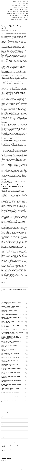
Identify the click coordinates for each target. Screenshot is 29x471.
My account (15, 13)
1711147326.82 (19, 1)
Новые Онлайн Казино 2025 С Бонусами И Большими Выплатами (10, 365)
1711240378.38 (13, 3)
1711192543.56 (25, 1)
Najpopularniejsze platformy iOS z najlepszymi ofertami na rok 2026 (10, 354)
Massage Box (9, 13)
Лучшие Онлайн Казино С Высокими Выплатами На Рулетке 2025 (12, 385)
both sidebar (12, 9)
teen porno (5, 35)
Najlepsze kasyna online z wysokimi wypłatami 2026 (8, 350)
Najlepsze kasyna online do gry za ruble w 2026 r (11, 357)
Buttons (16, 9)
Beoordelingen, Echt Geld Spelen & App (9, 439)
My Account (20, 13)
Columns (14, 11)
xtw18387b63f (7, 30)
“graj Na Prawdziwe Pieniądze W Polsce (9, 442)
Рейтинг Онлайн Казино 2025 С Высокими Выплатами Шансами (10, 409)
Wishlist (16, 19)
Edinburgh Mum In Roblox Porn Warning (20, 289)
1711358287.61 (25, 3)
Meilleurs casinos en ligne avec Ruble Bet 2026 (10, 329)
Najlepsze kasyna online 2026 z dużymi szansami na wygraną (11, 373)
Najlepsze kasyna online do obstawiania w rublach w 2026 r (12, 405)
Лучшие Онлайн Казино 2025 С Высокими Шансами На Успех (10, 421)
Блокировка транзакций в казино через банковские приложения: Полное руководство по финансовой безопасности (11, 337)
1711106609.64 (13, 1)
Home (21, 11)
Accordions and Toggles (15, 7)
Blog (27, 7)
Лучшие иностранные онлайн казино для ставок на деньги (11, 413)
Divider (18, 11)
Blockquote (23, 7)
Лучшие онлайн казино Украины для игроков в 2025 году (11, 369)
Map (27, 11)
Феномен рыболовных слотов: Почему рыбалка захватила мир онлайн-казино (11, 342)
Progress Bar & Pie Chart (19, 15)
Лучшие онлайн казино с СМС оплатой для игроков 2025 (10, 377)
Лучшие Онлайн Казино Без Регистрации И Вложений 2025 (10, 393)
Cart (20, 9)
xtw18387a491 (25, 19)
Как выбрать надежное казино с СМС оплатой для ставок (11, 401)
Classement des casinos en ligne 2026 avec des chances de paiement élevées (11, 307)
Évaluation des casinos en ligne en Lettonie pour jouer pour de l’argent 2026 (12, 322)
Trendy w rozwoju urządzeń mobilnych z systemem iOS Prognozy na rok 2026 (11, 389)
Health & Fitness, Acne (13, 30)
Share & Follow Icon (15, 17)
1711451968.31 (14, 5)
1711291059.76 (19, 3)
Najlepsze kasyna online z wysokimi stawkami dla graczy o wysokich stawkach (11, 417)
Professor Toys (6, 458)
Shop (21, 17)
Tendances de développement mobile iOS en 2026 (11, 314)
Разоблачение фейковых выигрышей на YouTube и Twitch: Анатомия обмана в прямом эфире (12, 333)
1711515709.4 (20, 5)
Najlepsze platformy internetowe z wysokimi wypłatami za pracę (10, 361)
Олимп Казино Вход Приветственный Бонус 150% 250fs (10, 446)
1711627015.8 (25, 5)
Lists (24, 11)
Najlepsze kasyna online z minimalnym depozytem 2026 (9, 346)
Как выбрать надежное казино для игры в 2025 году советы (11, 381)
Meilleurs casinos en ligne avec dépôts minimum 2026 (9, 311)
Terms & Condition (11, 19)
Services (26, 15)
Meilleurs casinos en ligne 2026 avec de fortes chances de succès (10, 326)
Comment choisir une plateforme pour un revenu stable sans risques (11, 318)
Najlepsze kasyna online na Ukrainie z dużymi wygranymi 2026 (10, 397)
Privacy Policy (11, 15)
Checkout (26, 9)
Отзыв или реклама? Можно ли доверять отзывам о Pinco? (12, 450)
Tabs (27, 17)
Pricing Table (25, 13)
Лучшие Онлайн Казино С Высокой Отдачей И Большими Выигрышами (11, 303)
